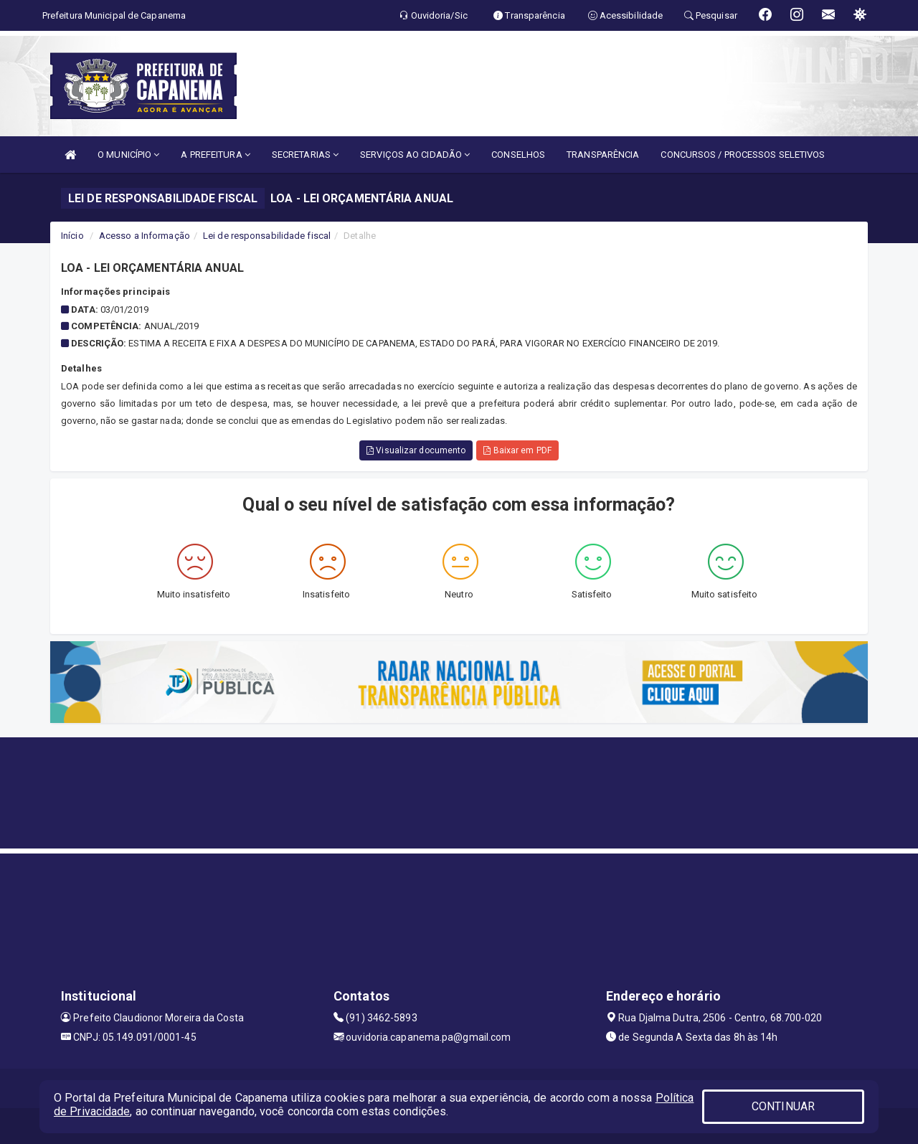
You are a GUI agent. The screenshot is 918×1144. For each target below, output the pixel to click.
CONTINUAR (783, 1106)
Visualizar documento (415, 450)
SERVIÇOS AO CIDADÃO (415, 154)
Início (72, 235)
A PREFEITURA (215, 154)
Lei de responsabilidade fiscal (267, 235)
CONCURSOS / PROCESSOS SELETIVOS (743, 154)
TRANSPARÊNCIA (603, 154)
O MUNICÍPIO (128, 154)
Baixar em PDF (517, 450)
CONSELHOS (518, 154)
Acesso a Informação (144, 235)
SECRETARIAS (305, 154)
